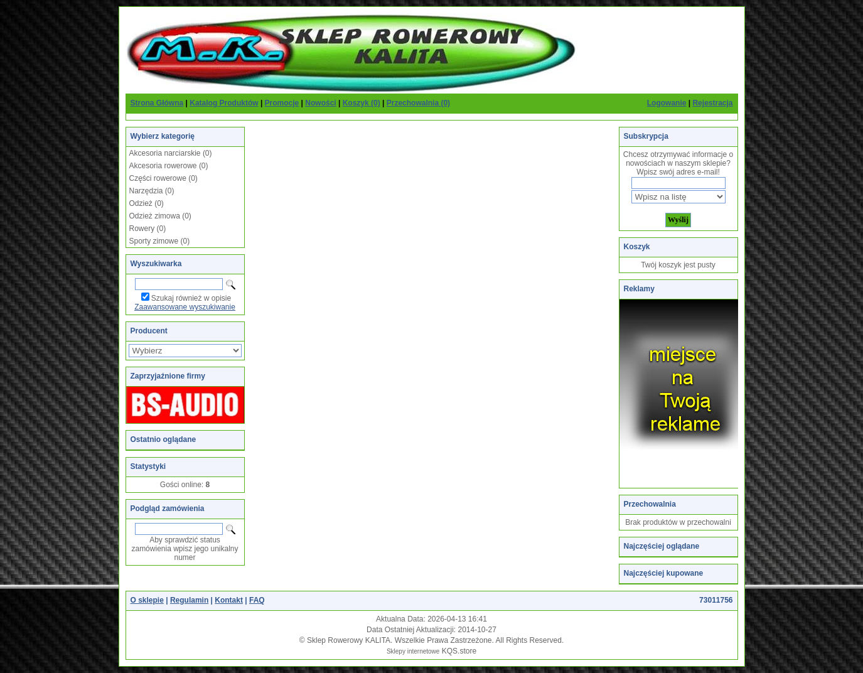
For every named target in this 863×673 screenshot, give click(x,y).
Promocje (282, 103)
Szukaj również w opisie (191, 298)
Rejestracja (712, 103)
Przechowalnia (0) (418, 103)
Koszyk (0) (361, 103)
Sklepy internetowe (413, 651)
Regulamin (189, 600)
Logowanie (667, 103)
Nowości (320, 103)
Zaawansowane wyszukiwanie (184, 307)
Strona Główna (157, 103)
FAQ (257, 600)
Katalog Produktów (224, 103)
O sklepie (147, 600)
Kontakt (229, 600)
